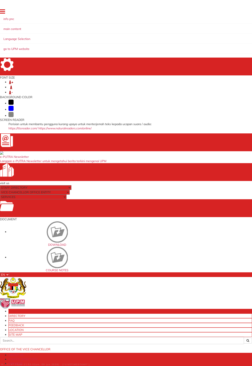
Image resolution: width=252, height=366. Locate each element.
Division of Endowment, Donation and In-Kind (163, 307)
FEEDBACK (191, 12)
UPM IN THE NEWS (42, 50)
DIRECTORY (166, 12)
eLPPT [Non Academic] (163, 285)
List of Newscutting (146, 58)
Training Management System (163, 296)
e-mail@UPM (75, 281)
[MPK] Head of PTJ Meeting (84, 308)
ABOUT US (35, 37)
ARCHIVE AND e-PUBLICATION (122, 37)
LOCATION (206, 12)
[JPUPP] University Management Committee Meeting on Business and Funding (83, 300)
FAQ (179, 12)
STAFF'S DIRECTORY (61, 37)
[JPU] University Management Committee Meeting (83, 288)
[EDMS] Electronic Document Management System (82, 322)
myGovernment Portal (122, 291)
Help (94, 364)
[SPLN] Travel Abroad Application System (81, 314)
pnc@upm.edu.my (190, 100)
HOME (153, 12)
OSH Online (156, 281)
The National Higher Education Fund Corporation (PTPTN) (126, 284)
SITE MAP (221, 12)
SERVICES (87, 37)
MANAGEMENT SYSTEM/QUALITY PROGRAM (61, 41)
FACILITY (155, 37)
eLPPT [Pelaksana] (161, 290)
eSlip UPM (155, 301)
